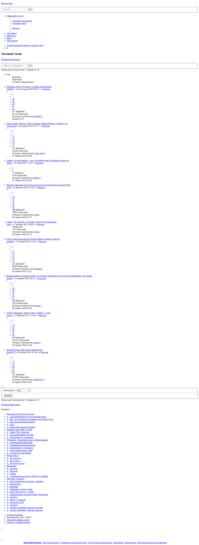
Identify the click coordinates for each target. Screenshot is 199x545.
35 (13, 369)
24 (13, 325)
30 (13, 197)
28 (13, 288)
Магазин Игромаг (32, 542)
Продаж (46, 89)
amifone (10, 241)
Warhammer (118, 542)
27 (13, 333)
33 (13, 205)
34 (13, 207)
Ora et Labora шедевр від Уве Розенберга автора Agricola (33, 239)
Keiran (10, 278)
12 (13, 138)
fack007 (10, 89)
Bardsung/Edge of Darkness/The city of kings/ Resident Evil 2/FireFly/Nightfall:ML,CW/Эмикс (49, 276)
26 (13, 330)
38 (13, 99)
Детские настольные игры (100, 542)
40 (13, 104)
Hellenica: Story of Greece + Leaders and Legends (29, 86)
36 (13, 372)
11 (13, 136)
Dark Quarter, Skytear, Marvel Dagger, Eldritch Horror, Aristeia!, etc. (37, 123)
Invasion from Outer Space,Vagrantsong (24, 350)
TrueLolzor (12, 126)
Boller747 (11, 352)
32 (13, 202)
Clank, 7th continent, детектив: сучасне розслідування (31, 222)
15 (13, 146)
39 (13, 101)
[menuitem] (22, 21)
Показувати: (17, 390)
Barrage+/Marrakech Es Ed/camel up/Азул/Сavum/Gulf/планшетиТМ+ (39, 185)
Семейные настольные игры (73, 542)
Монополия (130, 542)
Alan (9, 224)
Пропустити (6, 3)
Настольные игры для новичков (152, 542)
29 (13, 291)
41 (13, 106)
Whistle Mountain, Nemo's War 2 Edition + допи (28, 313)
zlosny (9, 315)
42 (13, 109)
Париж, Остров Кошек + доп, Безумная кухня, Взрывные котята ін (38, 160)
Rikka (9, 163)
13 (13, 141)
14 (13, 143)
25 (13, 328)
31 (13, 200)
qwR (9, 187)
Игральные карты (51, 542)
